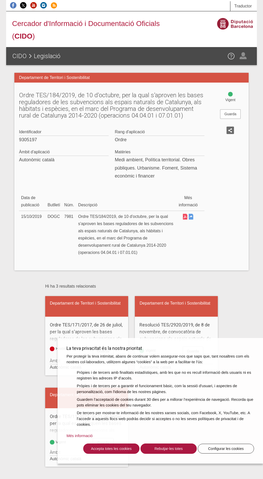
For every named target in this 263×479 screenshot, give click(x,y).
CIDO (19, 56)
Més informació (80, 435)
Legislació (47, 56)
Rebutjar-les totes (168, 449)
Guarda (230, 114)
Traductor (243, 6)
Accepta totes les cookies (111, 449)
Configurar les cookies (226, 449)
